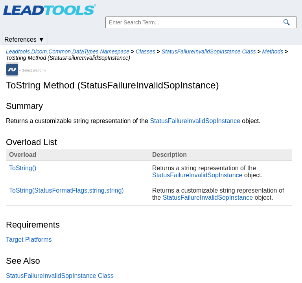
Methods (273, 51)
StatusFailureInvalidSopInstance (195, 121)
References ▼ (24, 39)
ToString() (22, 168)
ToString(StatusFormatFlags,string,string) (66, 190)
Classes (145, 51)
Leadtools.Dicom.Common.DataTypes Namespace (67, 51)
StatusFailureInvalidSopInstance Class (209, 51)
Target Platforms (29, 239)
